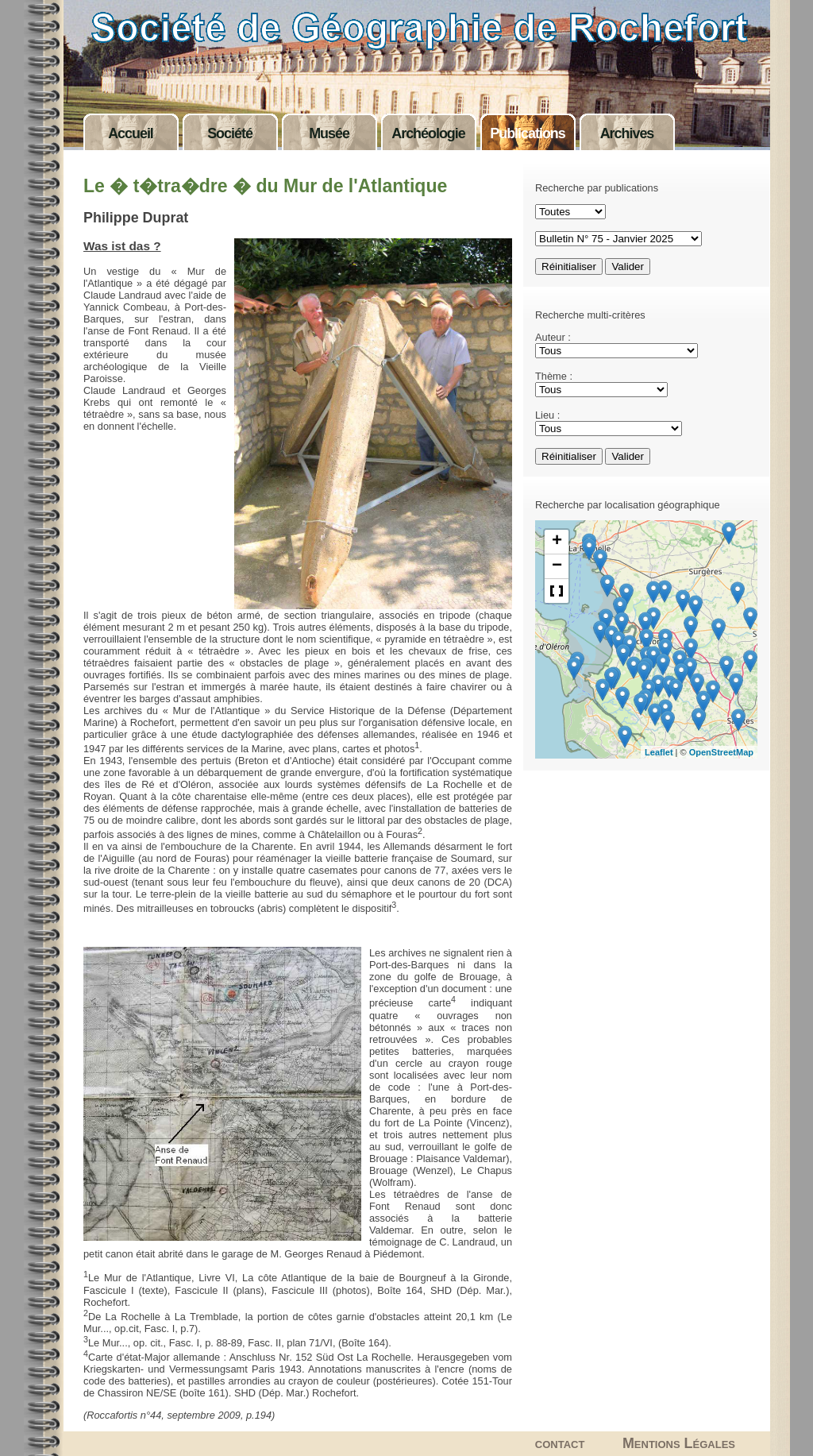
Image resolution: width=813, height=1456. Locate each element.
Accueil (130, 133)
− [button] (557, 566)
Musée (329, 133)
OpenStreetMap (721, 752)
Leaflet (658, 752)
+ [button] (557, 542)
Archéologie (427, 133)
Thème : (553, 376)
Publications (527, 133)
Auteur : (553, 337)
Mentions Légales (678, 1443)
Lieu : (547, 415)
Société (229, 133)
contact (560, 1443)
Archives (627, 133)
